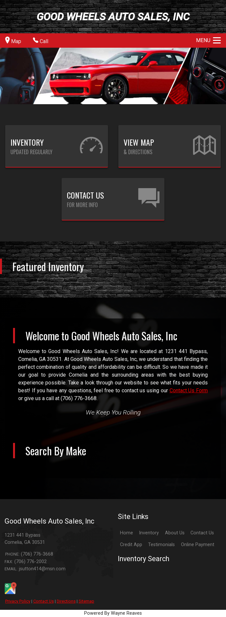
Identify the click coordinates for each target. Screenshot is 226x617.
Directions (66, 601)
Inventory (149, 533)
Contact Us (43, 601)
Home (126, 533)
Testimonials (161, 544)
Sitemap (86, 601)
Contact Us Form (189, 390)
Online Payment (197, 544)
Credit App (131, 544)
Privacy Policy (17, 601)
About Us (175, 533)
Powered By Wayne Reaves (113, 613)
